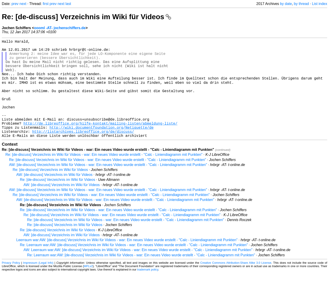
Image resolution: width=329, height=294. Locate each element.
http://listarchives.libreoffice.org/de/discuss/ (83, 151)
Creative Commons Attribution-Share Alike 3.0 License (235, 283)
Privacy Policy (11, 283)
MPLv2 (88, 287)
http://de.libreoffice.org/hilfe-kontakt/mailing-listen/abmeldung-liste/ (100, 141)
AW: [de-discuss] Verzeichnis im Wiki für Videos (54, 196)
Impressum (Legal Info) (38, 283)
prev (15, 4)
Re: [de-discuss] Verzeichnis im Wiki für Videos (86, 17)
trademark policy (147, 290)
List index (319, 4)
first (46, 4)
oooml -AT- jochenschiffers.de (60, 28)
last (68, 4)
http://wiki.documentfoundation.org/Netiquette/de (101, 146)
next (22, 4)
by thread (301, 4)
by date (286, 4)
